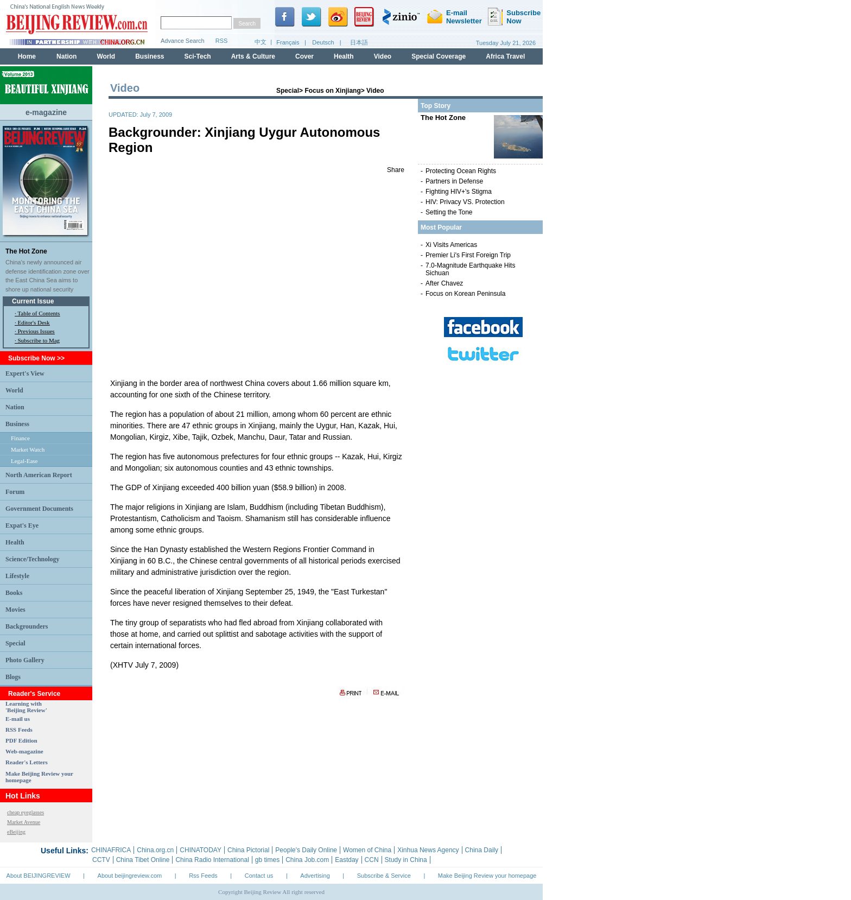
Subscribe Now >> (36, 358)
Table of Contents (38, 313)
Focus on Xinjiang (332, 90)
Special (15, 643)
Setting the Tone (449, 212)
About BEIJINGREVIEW (39, 875)
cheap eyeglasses (25, 812)
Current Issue (33, 301)
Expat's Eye (22, 525)
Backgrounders (26, 626)
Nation (14, 407)
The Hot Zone (26, 251)
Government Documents (39, 508)
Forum (14, 492)
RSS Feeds (19, 729)
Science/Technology (32, 559)
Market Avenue (23, 822)
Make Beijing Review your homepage (487, 875)
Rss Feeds (203, 875)
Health (14, 542)
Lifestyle (17, 576)
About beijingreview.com (130, 875)
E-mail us (17, 718)
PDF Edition (21, 740)
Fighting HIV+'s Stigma (459, 191)
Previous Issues (36, 331)
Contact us (259, 875)
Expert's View (25, 373)
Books (13, 593)
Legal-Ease (24, 461)
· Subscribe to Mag (37, 340)
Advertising (314, 875)
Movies (15, 609)
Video (375, 90)
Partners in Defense (454, 181)
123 (257, 275)
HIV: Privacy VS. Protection (465, 202)
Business (17, 424)
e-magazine (46, 112)
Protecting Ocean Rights (461, 171)
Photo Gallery (25, 660)
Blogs (13, 677)
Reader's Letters (26, 762)
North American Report (38, 475)
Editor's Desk (34, 322)
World (14, 390)
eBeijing (16, 832)
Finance (20, 438)
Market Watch (28, 449)
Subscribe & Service (384, 875)
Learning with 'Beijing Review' (26, 706)
